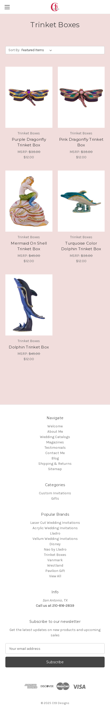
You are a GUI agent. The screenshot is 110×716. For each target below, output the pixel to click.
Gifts (55, 498)
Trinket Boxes (55, 555)
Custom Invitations (55, 493)
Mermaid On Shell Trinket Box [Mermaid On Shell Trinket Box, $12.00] (29, 246)
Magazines (55, 442)
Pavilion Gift (55, 571)
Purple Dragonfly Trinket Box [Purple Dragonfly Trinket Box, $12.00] (29, 142)
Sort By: (14, 50)
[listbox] (38, 50)
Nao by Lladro (55, 549)
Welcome (55, 426)
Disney (55, 544)
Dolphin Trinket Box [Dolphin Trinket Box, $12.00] (29, 347)
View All (55, 576)
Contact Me (55, 453)
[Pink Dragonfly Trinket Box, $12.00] (81, 97)
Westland (55, 565)
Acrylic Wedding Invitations (55, 528)
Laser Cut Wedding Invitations (55, 523)
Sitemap (55, 469)
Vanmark (55, 560)
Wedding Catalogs (55, 437)
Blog (55, 458)
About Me (55, 431)
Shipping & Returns (55, 463)
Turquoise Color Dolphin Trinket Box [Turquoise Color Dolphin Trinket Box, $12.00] (81, 246)
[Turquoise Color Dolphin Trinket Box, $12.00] (81, 201)
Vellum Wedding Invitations (55, 539)
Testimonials (55, 447)
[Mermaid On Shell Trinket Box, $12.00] (29, 201)
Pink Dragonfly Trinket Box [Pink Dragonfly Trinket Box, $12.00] (81, 142)
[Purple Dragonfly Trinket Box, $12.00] (29, 97)
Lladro (55, 533)
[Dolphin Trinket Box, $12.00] (29, 305)
